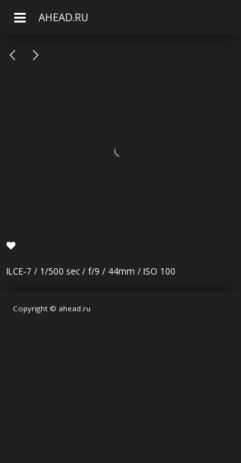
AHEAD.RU (64, 17)
